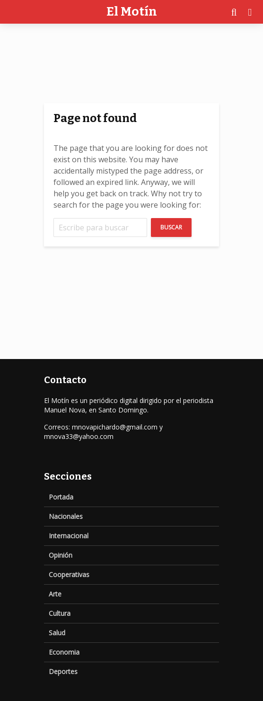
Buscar (171, 227)
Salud (57, 632)
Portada (61, 496)
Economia (64, 652)
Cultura (59, 613)
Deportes (63, 671)
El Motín (131, 11)
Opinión (60, 555)
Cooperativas (69, 574)
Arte (55, 593)
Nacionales (66, 516)
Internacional (68, 535)
